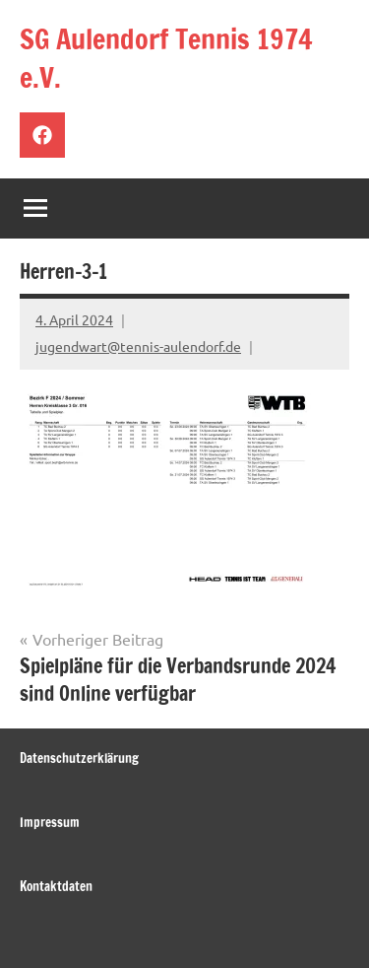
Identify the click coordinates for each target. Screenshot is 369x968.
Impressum (50, 822)
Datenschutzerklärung (79, 758)
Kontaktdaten (56, 886)
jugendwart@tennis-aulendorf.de (138, 346)
